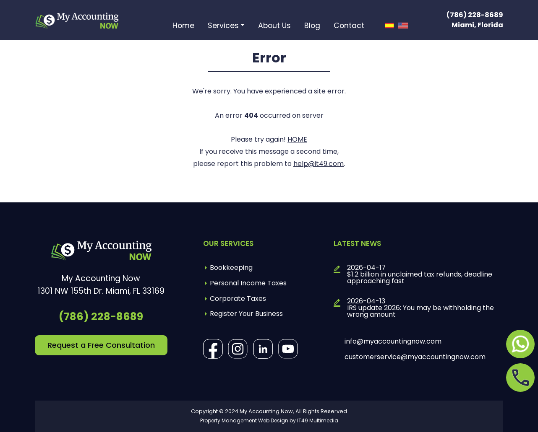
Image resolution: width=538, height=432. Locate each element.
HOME (297, 139)
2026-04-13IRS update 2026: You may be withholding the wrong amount (420, 308)
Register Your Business (246, 313)
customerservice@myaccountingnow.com (415, 357)
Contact (349, 26)
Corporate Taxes (238, 298)
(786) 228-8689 (475, 15)
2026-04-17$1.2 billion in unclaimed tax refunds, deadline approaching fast (419, 274)
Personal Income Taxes (248, 283)
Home (183, 26)
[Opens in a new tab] (520, 344)
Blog (312, 26)
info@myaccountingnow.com (393, 341)
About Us (274, 26)
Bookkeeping (231, 267)
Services (223, 26)
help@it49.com (318, 163)
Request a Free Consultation (101, 345)
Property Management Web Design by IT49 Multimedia (269, 420)
